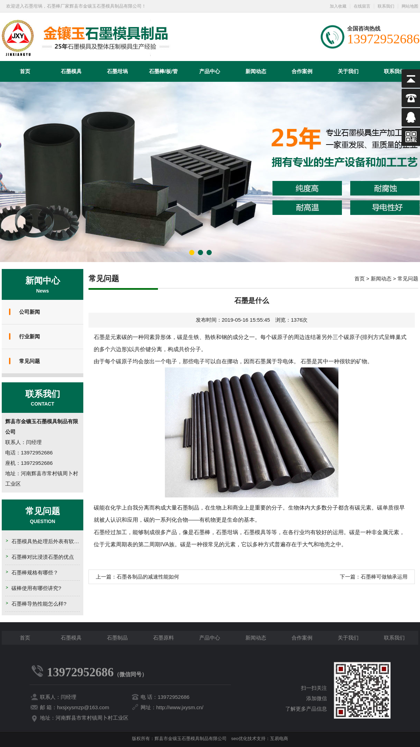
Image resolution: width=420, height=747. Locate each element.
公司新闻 (29, 312)
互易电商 (279, 738)
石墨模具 (71, 71)
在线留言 (362, 6)
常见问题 (29, 361)
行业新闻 (29, 336)
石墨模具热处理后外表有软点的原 (50, 541)
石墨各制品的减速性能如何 (148, 577)
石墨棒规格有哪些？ (34, 572)
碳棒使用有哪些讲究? (36, 588)
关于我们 (348, 71)
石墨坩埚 (117, 71)
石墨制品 (117, 638)
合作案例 (302, 71)
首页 (25, 71)
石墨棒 (202, 532)
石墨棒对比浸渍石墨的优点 (42, 557)
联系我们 (386, 6)
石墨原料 (163, 638)
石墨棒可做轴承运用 (384, 577)
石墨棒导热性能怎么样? (38, 604)
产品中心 (209, 71)
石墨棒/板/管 (163, 71)
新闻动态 (255, 71)
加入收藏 (338, 6)
